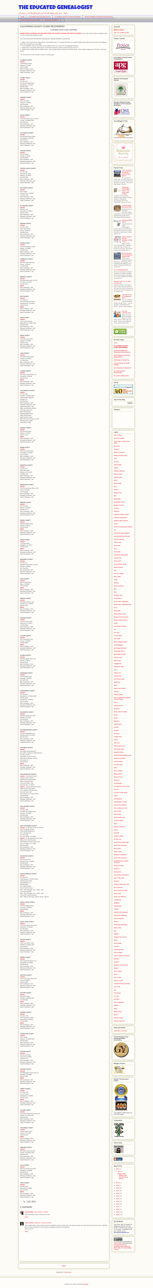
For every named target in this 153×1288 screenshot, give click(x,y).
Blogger (86, 1284)
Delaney (116, 583)
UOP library (117, 993)
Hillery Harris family (120, 688)
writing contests (118, 1018)
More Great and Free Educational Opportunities (127, 255)
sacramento (117, 872)
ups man (116, 996)
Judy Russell (117, 724)
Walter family (118, 1011)
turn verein (117, 987)
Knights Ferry (118, 736)
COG (115, 548)
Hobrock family (118, 694)
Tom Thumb (117, 977)
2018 (117, 1188)
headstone (117, 682)
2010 (117, 1209)
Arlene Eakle (117, 465)
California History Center (121, 514)
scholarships (117, 900)
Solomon (116, 946)
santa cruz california (120, 896)
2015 (117, 1196)
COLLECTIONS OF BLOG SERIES (30, 20)
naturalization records (120, 802)
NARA (116, 795)
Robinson (117, 869)
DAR (115, 570)
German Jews (118, 657)
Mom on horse (118, 777)
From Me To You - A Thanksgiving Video (127, 296)
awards (116, 468)
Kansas (116, 727)
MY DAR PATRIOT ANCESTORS (119, 372)
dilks (115, 589)
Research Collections (120, 854)
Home (64, 1266)
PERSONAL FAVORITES (51, 20)
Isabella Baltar (29, 1212)
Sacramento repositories (121, 875)
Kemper (116, 730)
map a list (117, 743)
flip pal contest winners (121, 620)
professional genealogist (121, 842)
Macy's (116, 739)
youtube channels (119, 1021)
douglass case (118, 595)
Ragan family (118, 851)
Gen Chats (117, 638)
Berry (115, 486)
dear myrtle (117, 576)
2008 (117, 1214)
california (116, 511)
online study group (119, 817)
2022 (117, 1169)
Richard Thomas (119, 865)
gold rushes (117, 660)
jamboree (116, 708)
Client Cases (117, 542)
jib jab (115, 715)
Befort (115, 480)
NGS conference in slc (120, 808)
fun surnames (118, 635)
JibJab (116, 718)
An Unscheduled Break (121, 270)
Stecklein (116, 959)
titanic (115, 974)
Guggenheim (118, 663)
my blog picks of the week (121, 786)
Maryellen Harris (119, 752)
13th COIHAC (118, 435)
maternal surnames (119, 758)
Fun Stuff (116, 632)
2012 (117, 1204)
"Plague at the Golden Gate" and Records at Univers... (122, 1176)
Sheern (116, 921)
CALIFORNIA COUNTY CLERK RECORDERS (67, 17)
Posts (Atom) (67, 1272)
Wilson (116, 1014)
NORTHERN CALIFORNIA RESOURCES (122, 356)
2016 (117, 1193)
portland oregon (118, 836)
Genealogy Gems (119, 651)
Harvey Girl (117, 673)
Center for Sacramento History (123, 527)
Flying (115, 623)
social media (117, 943)
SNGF (116, 940)
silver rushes (117, 928)
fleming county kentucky (121, 617)
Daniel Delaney (118, 567)
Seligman (116, 903)
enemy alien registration (121, 601)
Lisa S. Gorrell (29, 1223)
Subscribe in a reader (120, 1031)
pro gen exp (117, 839)
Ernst (115, 607)
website (22, 637)
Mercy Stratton (118, 771)
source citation (118, 952)
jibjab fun (116, 721)
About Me (117, 446)
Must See (117, 780)
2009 (117, 1212)
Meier (115, 768)
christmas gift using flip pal (122, 536)
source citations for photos (122, 955)
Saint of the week (119, 878)
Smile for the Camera (120, 937)
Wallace (116, 1005)
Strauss (116, 968)
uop (115, 990)
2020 (117, 1182)
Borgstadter (117, 499)
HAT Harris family (119, 679)
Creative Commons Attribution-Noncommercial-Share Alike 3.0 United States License (123, 1247)
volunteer (116, 999)
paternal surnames (119, 827)
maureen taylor (118, 761)
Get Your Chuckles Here (126, 312)
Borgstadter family (119, 502)
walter (115, 1008)
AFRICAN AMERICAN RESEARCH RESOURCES (99, 17)
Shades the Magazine (120, 915)
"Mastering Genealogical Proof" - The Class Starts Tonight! (126, 190)
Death (115, 579)
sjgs (115, 931)
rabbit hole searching (120, 845)
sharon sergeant (119, 918)
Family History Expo (120, 614)
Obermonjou (117, 814)
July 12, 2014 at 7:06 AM (41, 1212)
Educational (117, 598)
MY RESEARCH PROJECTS (122, 368)
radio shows (117, 848)
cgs (115, 530)
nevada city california (120, 805)
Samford (116, 881)
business (116, 508)
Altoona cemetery (119, 452)
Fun (115, 629)
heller (115, 685)
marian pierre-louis (119, 746)
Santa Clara (117, 893)
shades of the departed (121, 912)
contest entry (118, 558)
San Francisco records (120, 890)
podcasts (116, 833)
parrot (115, 823)
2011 (117, 1206)
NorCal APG (117, 811)
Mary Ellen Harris (119, 749)
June (119, 1171)
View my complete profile (121, 32)
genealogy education (120, 648)
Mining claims (118, 774)
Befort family (117, 483)
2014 (117, 1198)
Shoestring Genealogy (120, 924)
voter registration (119, 1002)
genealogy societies (120, 654)
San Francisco (118, 887)
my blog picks (118, 783)
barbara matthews (119, 471)
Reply (26, 1217)
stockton (116, 962)
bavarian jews (118, 477)
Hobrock (116, 691)
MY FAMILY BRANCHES (121, 376)
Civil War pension (119, 539)
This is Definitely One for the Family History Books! (127, 173)
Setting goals (118, 906)
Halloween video (119, 666)
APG (115, 458)
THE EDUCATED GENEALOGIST (56, 8)
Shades (116, 909)
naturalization (118, 799)
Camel (116, 524)
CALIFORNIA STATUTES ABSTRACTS (39, 17)
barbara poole (118, 474)
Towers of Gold (118, 980)
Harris (115, 670)
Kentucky (116, 733)
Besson (116, 489)
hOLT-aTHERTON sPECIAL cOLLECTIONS (122, 698)
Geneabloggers (118, 645)
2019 (117, 1185)
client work (117, 545)
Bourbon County (119, 505)
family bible (117, 611)
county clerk (117, 561)
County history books (120, 564)
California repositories (120, 517)
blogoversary (118, 493)
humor (116, 702)
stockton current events (121, 965)
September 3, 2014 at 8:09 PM (42, 1223)
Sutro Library (118, 971)
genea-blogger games (120, 642)
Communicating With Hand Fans (127, 206)
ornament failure (119, 820)
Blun (115, 496)
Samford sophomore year (121, 884)
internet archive (118, 705)
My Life (116, 789)
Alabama (116, 449)
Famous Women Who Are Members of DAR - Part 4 (127, 239)
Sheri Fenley (120, 30)
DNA (115, 592)
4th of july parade (119, 438)
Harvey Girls (117, 676)
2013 (117, 1201)
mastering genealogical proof (122, 755)
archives (116, 461)
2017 (117, 1190)
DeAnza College (119, 573)
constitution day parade (121, 555)
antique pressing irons (120, 455)
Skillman (116, 934)
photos (116, 830)
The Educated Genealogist (122, 1241)
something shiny (119, 949)
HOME (22, 17)
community (117, 552)
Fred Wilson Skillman (120, 626)
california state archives (121, 520)
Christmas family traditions (122, 533)
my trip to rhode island (120, 792)
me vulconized (118, 764)
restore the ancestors (120, 858)
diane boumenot (119, 586)
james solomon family (120, 712)
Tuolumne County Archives (122, 983)
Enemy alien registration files (122, 604)
